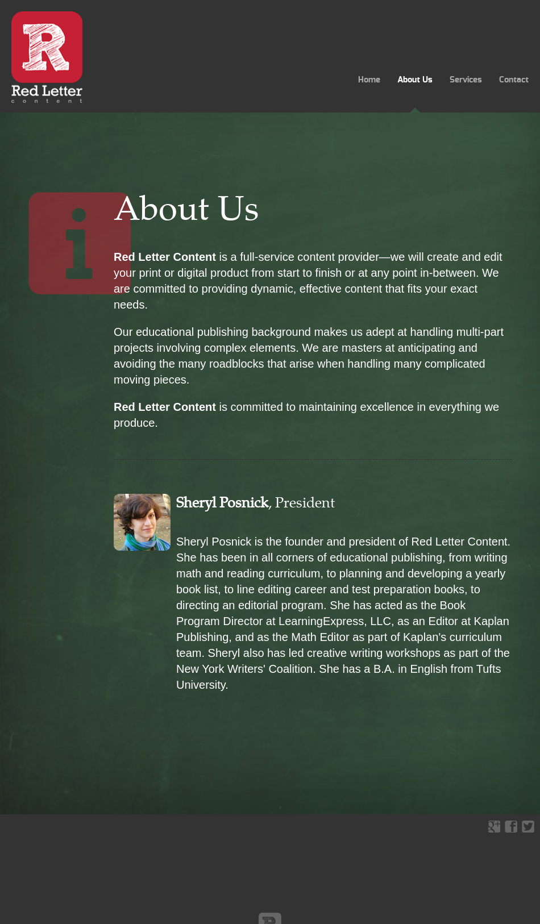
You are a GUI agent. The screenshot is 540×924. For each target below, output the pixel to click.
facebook (511, 827)
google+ (494, 827)
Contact (514, 80)
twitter (528, 827)
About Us (415, 80)
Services (466, 80)
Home (369, 80)
